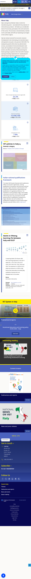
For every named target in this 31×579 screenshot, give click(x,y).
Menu (29, 1)
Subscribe (5, 518)
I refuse (12, 76)
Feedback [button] (29, 565)
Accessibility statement (14, 558)
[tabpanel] (15, 403)
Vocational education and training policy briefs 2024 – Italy (15, 380)
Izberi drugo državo (16, 14)
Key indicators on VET (16, 282)
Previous (5, 400)
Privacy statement (14, 566)
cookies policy (22, 72)
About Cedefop (5, 547)
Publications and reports (9, 448)
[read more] (23, 202)
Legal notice (14, 570)
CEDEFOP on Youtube (9, 531)
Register (25, 1)
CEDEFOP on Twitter (6, 531)
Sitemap (14, 572)
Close (29, 8)
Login (22, 1)
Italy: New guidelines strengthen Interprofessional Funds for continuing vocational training (15, 408)
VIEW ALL (14, 488)
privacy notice (8, 73)
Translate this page (10, 10)
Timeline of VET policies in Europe (15, 148)
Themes (3, 539)
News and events (5, 544)
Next (25, 400)
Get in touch (6, 495)
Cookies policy (15, 564)
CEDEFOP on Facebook (2, 531)
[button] (3, 575)
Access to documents (14, 562)
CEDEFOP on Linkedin (12, 531)
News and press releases (9, 479)
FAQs (14, 556)
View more (15, 386)
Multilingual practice (14, 560)
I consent (5, 76)
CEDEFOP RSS (19, 531)
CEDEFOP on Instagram (15, 531)
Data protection (14, 568)
